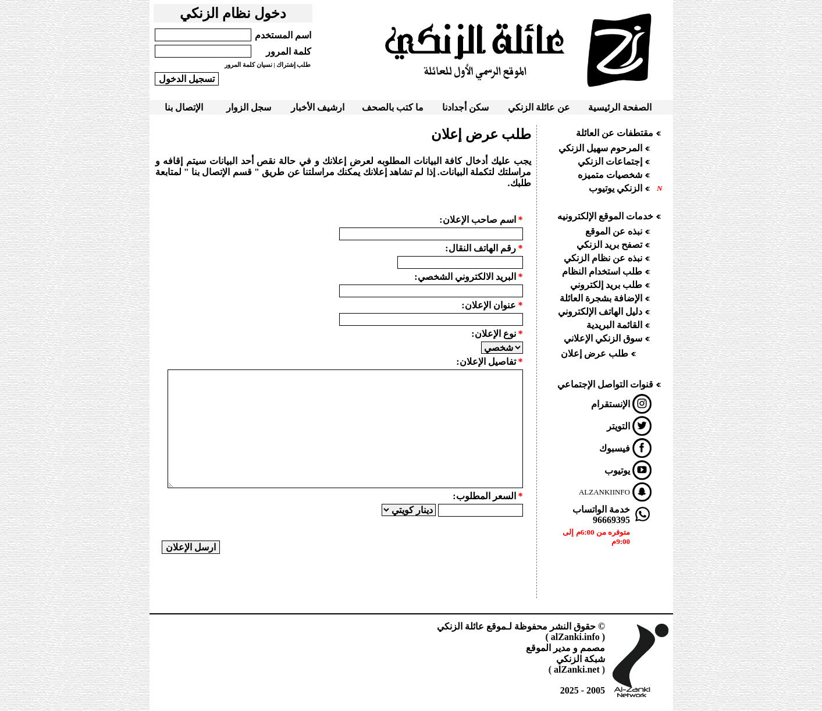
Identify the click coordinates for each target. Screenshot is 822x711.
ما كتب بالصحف (393, 107)
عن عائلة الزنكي (539, 107)
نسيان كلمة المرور (248, 65)
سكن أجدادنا (465, 107)
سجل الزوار (248, 107)
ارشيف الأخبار (317, 107)
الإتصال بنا (184, 107)
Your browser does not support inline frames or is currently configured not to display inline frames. (604, 358)
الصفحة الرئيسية (620, 107)
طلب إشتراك (293, 65)
